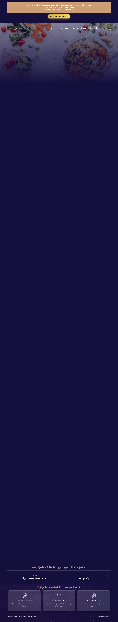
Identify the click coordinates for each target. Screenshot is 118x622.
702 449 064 (83, 578)
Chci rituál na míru (24, 601)
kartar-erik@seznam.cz (34, 578)
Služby (67, 28)
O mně (59, 28)
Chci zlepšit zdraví (59, 601)
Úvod (53, 28)
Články (83, 28)
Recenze (75, 28)
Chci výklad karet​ (93, 601)
